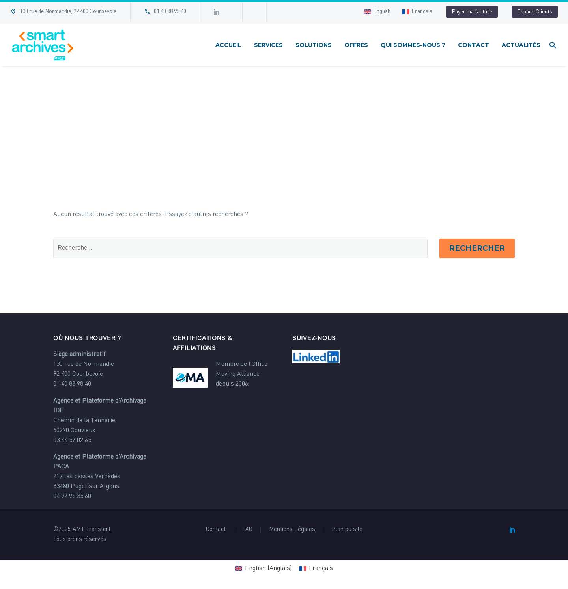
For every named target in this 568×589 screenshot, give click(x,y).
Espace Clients (534, 12)
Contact (473, 44)
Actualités (521, 44)
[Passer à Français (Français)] (316, 568)
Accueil (228, 44)
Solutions (313, 44)
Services (268, 44)
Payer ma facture (472, 12)
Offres (356, 44)
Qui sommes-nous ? (413, 44)
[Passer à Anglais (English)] (263, 568)
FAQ (247, 530)
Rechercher (477, 248)
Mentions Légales (292, 530)
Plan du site (347, 530)
